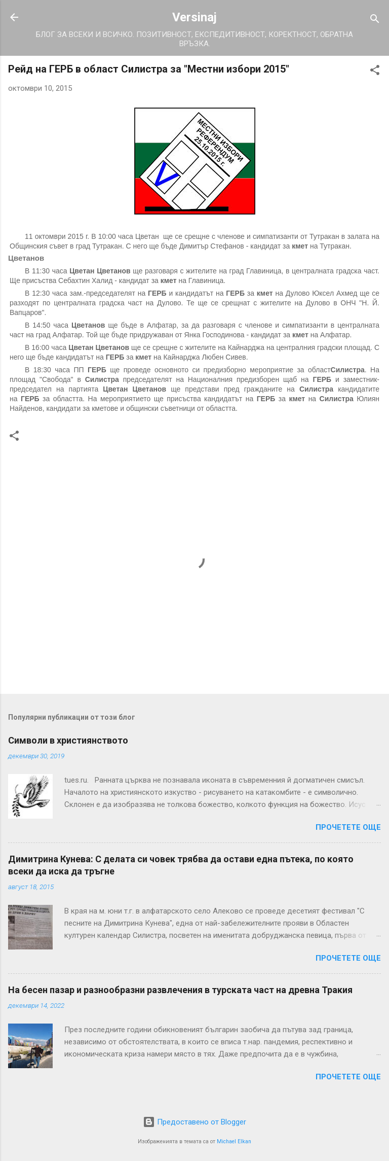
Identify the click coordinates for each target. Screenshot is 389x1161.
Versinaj (194, 17)
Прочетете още (348, 827)
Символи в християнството (68, 740)
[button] (375, 72)
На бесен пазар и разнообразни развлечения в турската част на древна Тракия (180, 989)
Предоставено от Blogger (194, 1122)
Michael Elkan (234, 1141)
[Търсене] (375, 20)
